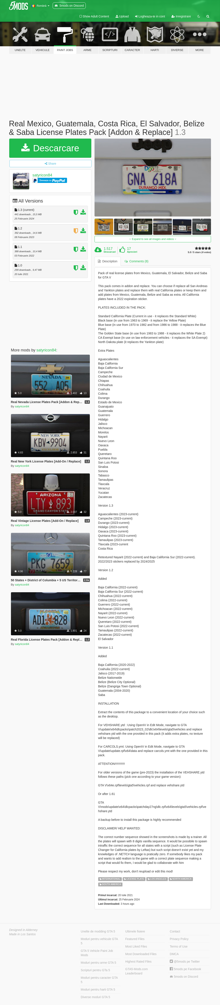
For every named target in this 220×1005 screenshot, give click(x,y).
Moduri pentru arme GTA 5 (98, 962)
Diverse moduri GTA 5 (95, 997)
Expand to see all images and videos (152, 239)
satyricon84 (42, 175)
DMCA (174, 954)
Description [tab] (107, 261)
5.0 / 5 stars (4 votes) (199, 252)
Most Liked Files (136, 946)
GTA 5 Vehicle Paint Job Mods (97, 953)
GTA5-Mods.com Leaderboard (136, 971)
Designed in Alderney (23, 930)
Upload (122, 16)
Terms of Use (178, 946)
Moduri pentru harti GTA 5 (98, 989)
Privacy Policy (179, 939)
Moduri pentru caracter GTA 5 (99, 980)
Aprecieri (132, 251)
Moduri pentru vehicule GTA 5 (99, 941)
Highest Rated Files (138, 961)
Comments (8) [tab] (136, 261)
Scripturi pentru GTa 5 (95, 970)
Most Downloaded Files (141, 954)
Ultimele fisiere (135, 931)
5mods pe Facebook (185, 969)
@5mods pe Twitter (185, 961)
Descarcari (110, 251)
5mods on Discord (184, 977)
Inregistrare (181, 16)
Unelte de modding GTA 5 (98, 931)
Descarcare (50, 148)
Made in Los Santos (22, 934)
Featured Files (134, 939)
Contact (175, 931)
